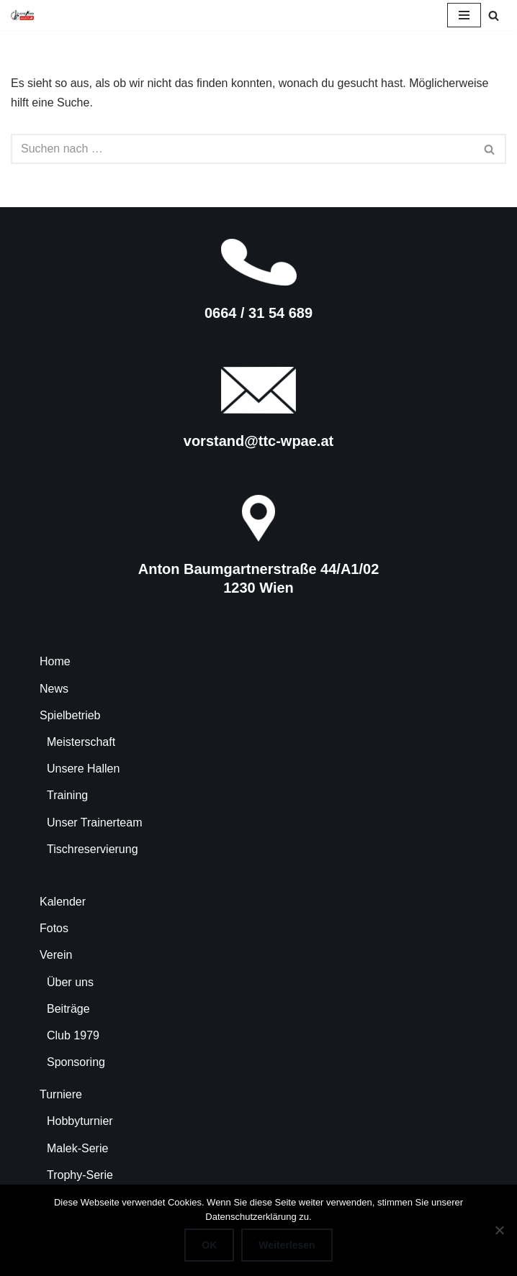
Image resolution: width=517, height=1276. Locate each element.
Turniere (61, 1094)
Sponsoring (76, 1062)
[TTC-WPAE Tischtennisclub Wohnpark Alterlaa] (22, 15)
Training (67, 795)
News (54, 689)
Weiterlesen (286, 1245)
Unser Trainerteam (95, 822)
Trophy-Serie (80, 1175)
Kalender (63, 902)
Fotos (54, 928)
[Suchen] (493, 15)
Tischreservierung (92, 849)
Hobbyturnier (80, 1121)
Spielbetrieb (70, 715)
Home (55, 661)
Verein (56, 955)
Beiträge (68, 1009)
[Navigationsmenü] (464, 15)
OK (209, 1245)
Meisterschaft (81, 742)
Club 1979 (73, 1035)
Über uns (70, 982)
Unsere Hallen (83, 768)
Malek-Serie (77, 1148)
